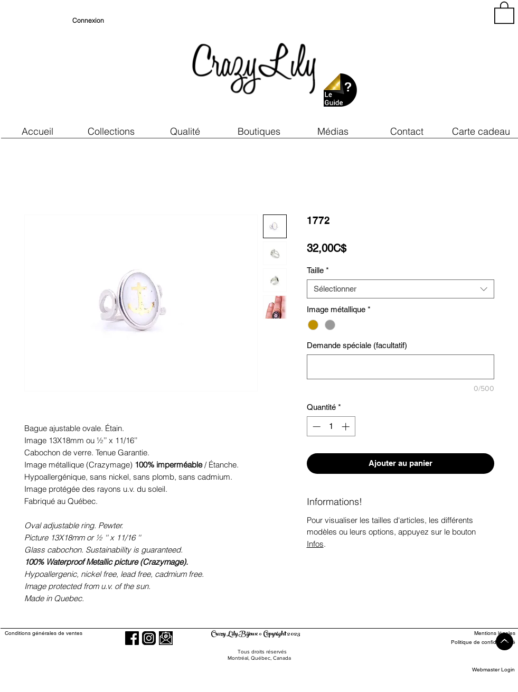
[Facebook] (132, 638)
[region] (420, 63)
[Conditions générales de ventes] (74, 633)
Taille (318, 270)
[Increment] (347, 426)
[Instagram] (149, 638)
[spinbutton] (331, 426)
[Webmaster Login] (493, 669)
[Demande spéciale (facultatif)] (400, 367)
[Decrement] (315, 426)
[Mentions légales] (476, 633)
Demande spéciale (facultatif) (357, 345)
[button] (185, 131)
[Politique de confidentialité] (476, 642)
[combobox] (400, 288)
